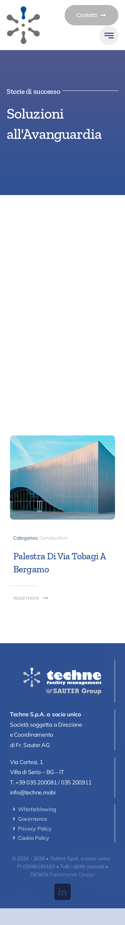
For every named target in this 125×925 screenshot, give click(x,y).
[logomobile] (23, 9)
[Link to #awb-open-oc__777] (108, 35)
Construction (53, 538)
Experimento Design (72, 874)
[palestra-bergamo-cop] (62, 438)
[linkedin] (62, 892)
